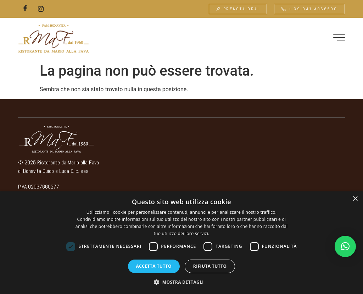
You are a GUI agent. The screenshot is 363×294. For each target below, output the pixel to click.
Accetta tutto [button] (154, 266)
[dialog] (181, 242)
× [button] (355, 199)
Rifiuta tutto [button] (210, 266)
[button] (345, 246)
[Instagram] (40, 9)
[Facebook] (25, 9)
